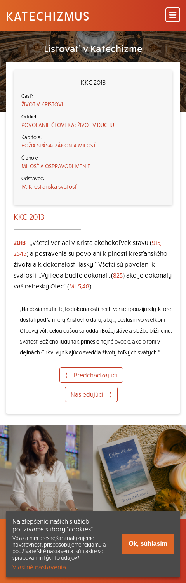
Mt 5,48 (79, 286)
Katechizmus (48, 15)
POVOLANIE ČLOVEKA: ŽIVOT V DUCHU (67, 124)
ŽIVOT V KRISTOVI (42, 104)
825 (118, 275)
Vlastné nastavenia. (40, 567)
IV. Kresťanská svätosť (49, 186)
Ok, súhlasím (148, 543)
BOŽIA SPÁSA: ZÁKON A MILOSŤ (58, 145)
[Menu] (172, 15)
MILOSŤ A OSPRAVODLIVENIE (55, 165)
